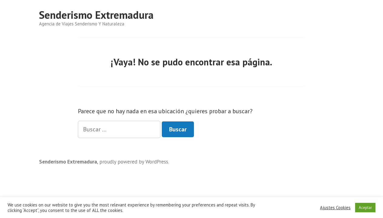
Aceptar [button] (365, 207)
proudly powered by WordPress (133, 161)
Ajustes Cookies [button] (335, 207)
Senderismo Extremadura (96, 15)
